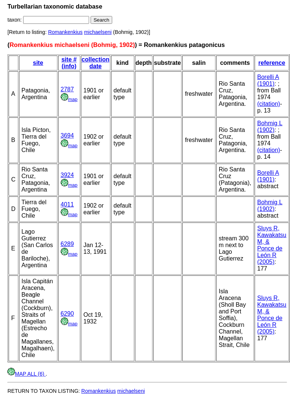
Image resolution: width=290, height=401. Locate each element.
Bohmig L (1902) (270, 126)
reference (271, 63)
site (38, 63)
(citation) (268, 104)
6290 (67, 313)
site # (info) (69, 62)
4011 (67, 204)
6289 (67, 244)
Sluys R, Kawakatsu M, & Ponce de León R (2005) (271, 245)
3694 (67, 135)
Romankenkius (65, 32)
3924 (67, 175)
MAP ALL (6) (26, 374)
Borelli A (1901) (268, 80)
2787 (67, 89)
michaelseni (97, 32)
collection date (96, 62)
